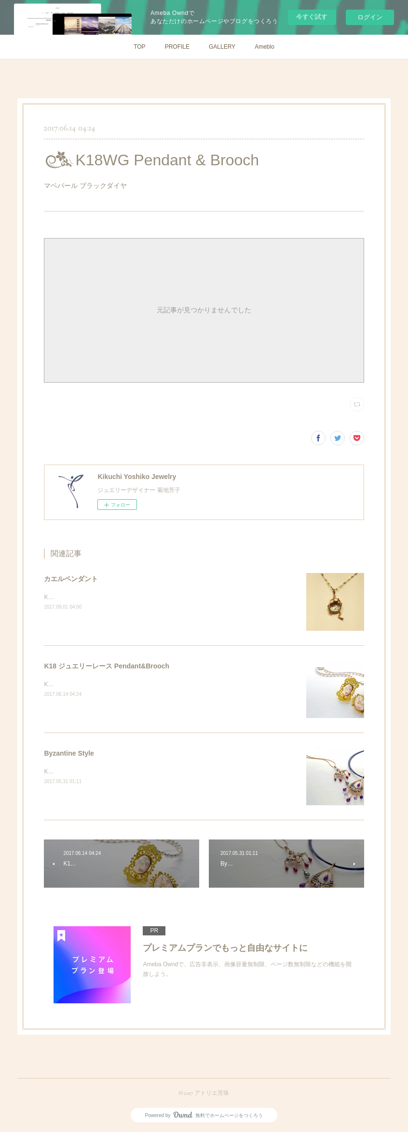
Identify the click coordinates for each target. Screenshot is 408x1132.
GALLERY (222, 46)
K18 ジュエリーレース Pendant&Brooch (106, 666)
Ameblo (264, 46)
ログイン (369, 17)
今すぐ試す (311, 16)
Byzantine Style (69, 753)
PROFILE (177, 46)
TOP (139, 46)
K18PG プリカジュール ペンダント (89, 771)
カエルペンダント (71, 579)
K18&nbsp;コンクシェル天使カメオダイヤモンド (107, 684)
